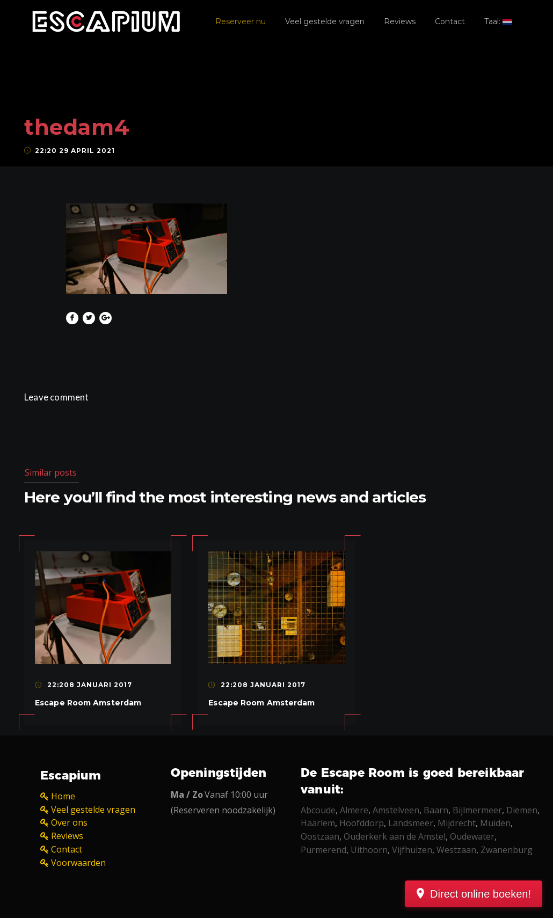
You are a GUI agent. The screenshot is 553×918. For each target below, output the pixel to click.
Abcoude (318, 810)
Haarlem (318, 823)
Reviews (400, 21)
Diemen (521, 810)
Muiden (495, 823)
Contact (450, 21)
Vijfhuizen (412, 850)
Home (63, 796)
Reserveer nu (240, 21)
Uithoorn (369, 850)
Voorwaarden (78, 863)
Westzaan (456, 850)
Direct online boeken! (480, 894)
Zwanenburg (507, 850)
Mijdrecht (457, 823)
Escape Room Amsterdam (88, 703)
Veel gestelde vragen (325, 21)
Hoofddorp (361, 823)
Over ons (69, 822)
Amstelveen (396, 810)
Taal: (498, 21)
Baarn (436, 810)
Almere (354, 810)
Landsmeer (410, 823)
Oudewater (472, 836)
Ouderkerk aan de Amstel (395, 836)
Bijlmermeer (477, 810)
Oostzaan (320, 836)
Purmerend (323, 850)
